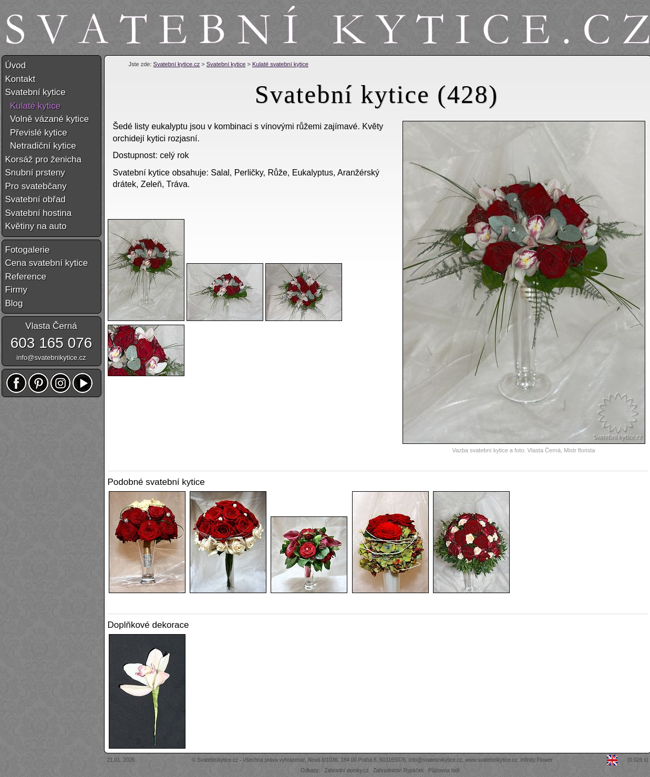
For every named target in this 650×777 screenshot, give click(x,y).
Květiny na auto (36, 226)
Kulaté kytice (33, 106)
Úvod (15, 65)
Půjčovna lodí (444, 770)
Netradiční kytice (40, 146)
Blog (14, 303)
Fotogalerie (27, 250)
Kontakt (20, 79)
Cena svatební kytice (46, 263)
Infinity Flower (536, 760)
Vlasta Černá (51, 326)
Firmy (16, 290)
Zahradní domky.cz (346, 770)
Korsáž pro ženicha (43, 159)
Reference (25, 277)
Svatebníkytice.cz (217, 760)
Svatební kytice (226, 64)
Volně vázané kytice (47, 119)
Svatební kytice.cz (176, 64)
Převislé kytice (36, 133)
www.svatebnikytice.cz (491, 760)
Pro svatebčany (36, 186)
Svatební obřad (35, 199)
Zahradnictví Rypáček (398, 770)
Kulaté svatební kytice (280, 64)
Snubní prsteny (35, 173)
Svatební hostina (38, 213)
